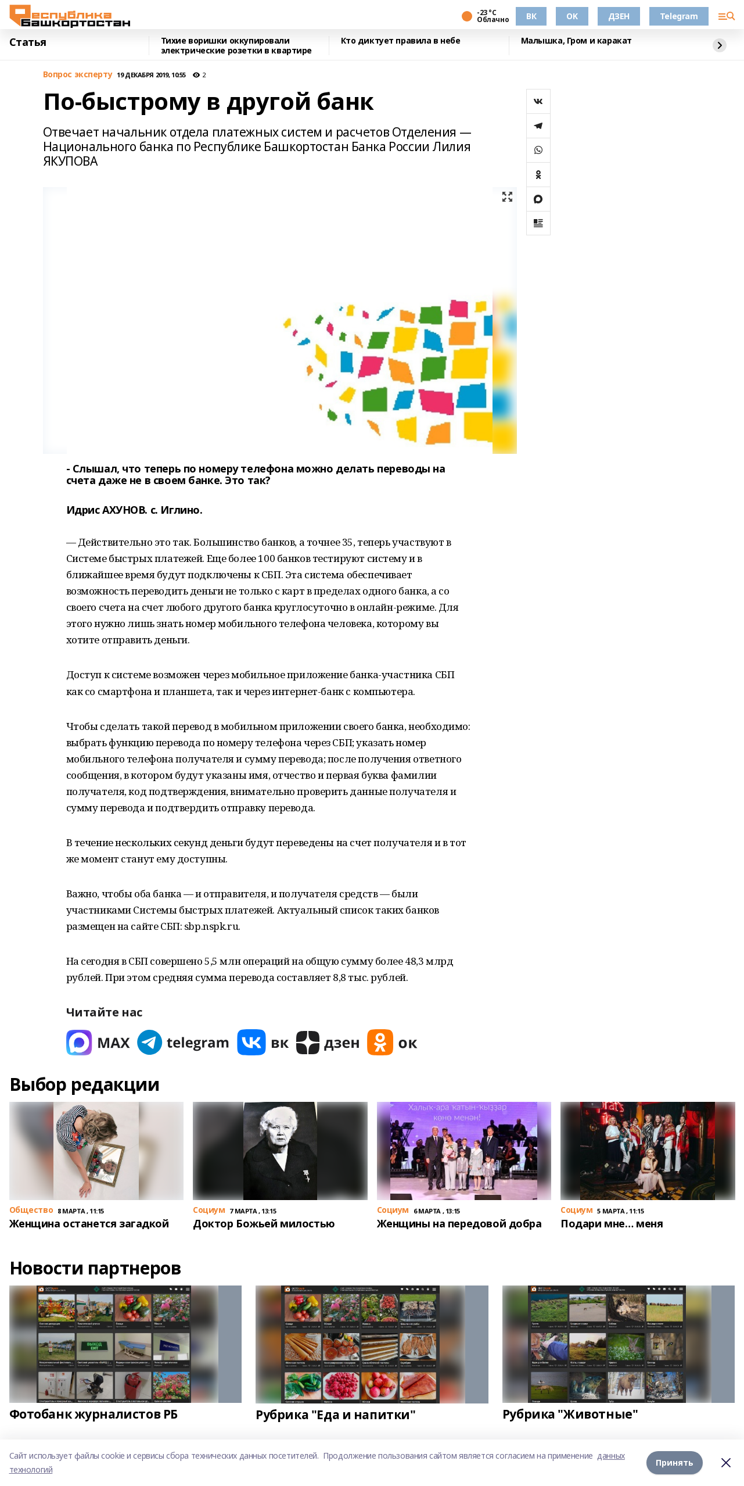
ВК (531, 16)
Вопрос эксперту (78, 75)
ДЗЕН (619, 16)
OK (571, 16)
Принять (674, 1462)
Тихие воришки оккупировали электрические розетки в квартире (236, 45)
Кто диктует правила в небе (401, 41)
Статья (27, 42)
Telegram (679, 16)
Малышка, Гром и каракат (576, 41)
